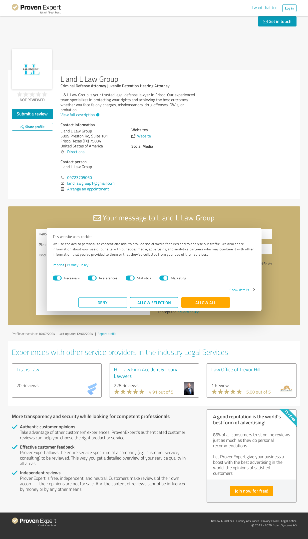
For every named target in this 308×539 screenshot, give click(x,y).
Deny (102, 305)
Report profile (106, 333)
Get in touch (277, 21)
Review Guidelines (222, 521)
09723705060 (79, 177)
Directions (75, 151)
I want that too (264, 7)
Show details (213, 292)
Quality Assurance (247, 521)
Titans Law (27, 369)
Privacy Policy (103, 267)
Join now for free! (251, 491)
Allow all (205, 305)
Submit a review (32, 113)
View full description (79, 114)
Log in (289, 8)
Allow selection (154, 305)
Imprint (84, 267)
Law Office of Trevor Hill (235, 369)
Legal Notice (289, 521)
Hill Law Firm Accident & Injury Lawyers (145, 372)
